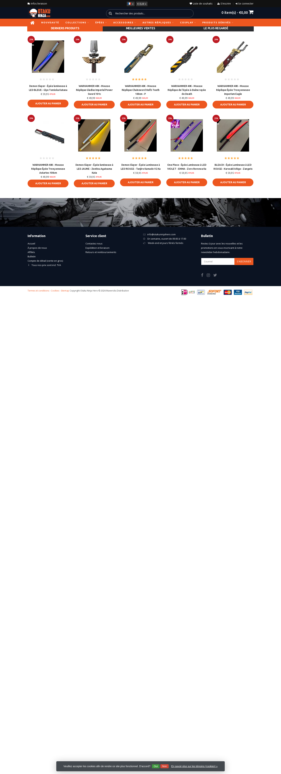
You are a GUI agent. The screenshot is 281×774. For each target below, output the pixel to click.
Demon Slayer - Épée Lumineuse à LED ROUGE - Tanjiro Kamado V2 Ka (141, 166)
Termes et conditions (38, 290)
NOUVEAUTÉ (50, 22)
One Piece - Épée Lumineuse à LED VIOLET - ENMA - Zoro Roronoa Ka (186, 166)
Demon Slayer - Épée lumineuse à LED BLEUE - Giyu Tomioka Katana (48, 88)
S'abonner (244, 261)
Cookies (55, 290)
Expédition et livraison (97, 247)
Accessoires (124, 22)
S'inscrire (226, 3)
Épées (101, 22)
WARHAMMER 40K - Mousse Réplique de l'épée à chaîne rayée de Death (187, 90)
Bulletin (32, 256)
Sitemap (65, 290)
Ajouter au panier (48, 103)
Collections (77, 22)
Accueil (31, 243)
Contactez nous (94, 243)
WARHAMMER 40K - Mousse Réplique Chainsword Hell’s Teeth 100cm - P (140, 90)
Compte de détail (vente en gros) (45, 260)
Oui (156, 766)
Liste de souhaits (201, 3)
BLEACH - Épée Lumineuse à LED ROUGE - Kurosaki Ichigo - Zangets (233, 166)
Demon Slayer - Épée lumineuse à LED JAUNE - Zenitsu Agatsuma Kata (94, 168)
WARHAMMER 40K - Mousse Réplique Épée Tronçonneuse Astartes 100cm (48, 168)
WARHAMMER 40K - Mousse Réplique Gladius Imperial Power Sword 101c (94, 90)
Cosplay (188, 22)
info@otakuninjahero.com (161, 234)
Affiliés (31, 252)
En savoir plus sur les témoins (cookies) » (194, 766)
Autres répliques (158, 22)
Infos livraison (37, 3)
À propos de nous (37, 247)
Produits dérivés (218, 22)
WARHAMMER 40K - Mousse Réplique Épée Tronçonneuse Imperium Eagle (233, 90)
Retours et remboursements (100, 252)
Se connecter (245, 3)
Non (164, 766)
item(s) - (237, 12)
